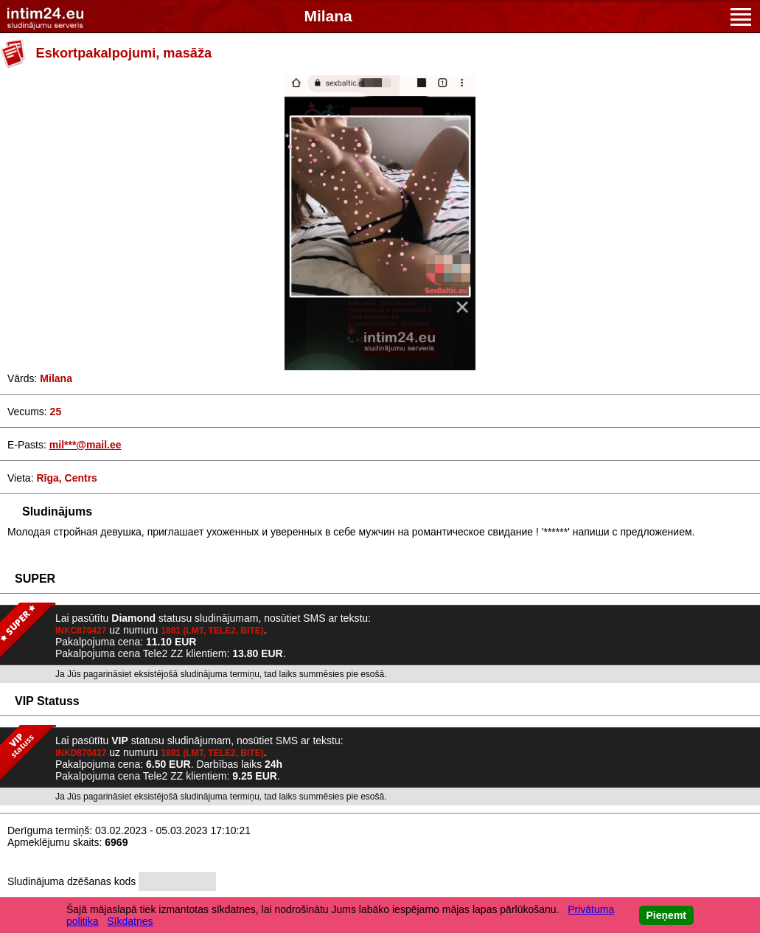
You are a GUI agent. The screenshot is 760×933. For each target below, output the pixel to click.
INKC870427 (80, 630)
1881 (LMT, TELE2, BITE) (212, 630)
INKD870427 (80, 753)
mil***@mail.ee (85, 445)
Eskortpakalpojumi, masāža (124, 53)
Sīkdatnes (130, 921)
